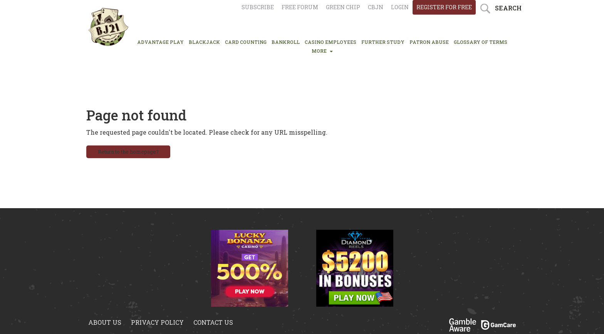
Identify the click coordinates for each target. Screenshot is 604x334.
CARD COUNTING (246, 42)
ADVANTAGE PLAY (160, 42)
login (400, 7)
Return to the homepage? (128, 151)
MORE (322, 50)
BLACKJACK (204, 42)
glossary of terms (480, 42)
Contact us (213, 322)
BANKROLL (286, 42)
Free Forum (300, 7)
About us (104, 322)
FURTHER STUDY (382, 42)
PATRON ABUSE (429, 42)
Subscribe (258, 7)
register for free (444, 7)
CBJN (375, 7)
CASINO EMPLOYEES (330, 42)
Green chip (343, 7)
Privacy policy (157, 322)
